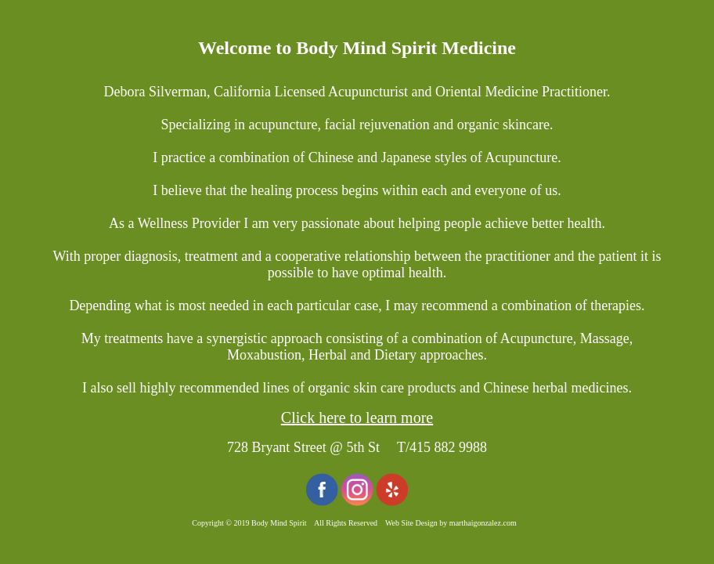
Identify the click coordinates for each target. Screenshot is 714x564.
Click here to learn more (357, 417)
